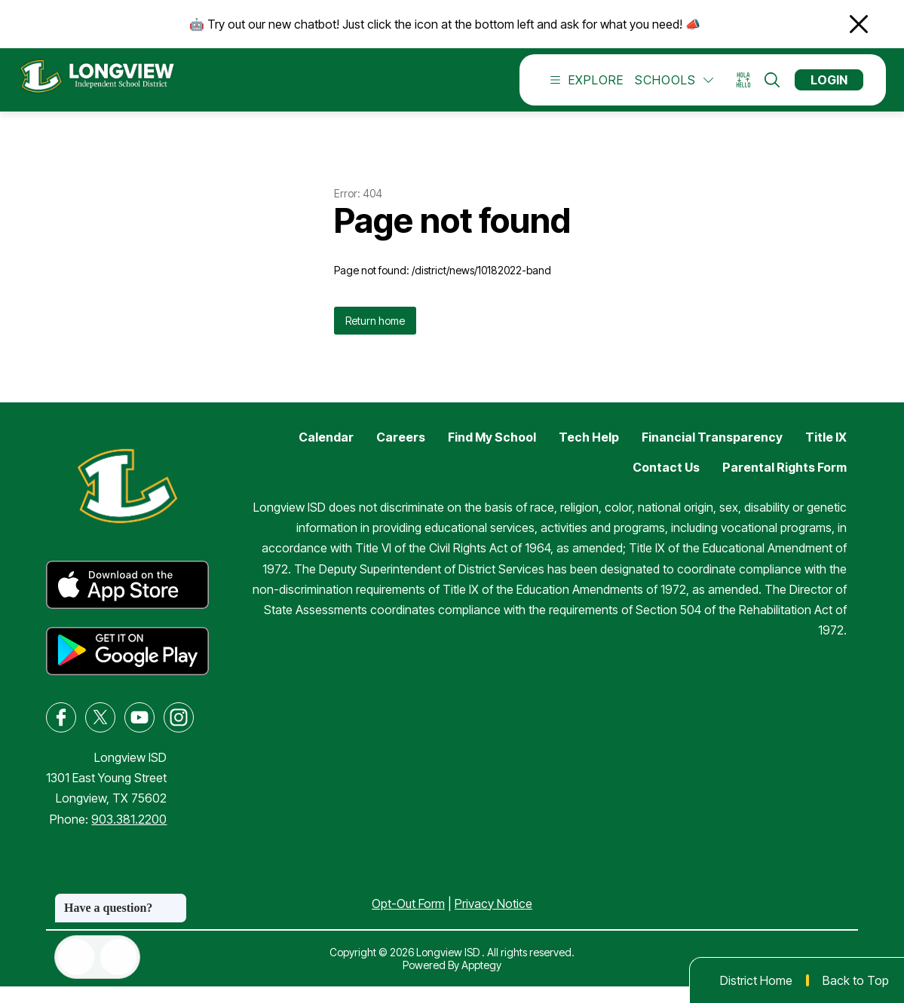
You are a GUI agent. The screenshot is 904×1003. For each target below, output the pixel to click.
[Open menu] (583, 88)
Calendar (326, 453)
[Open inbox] (76, 957)
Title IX (826, 453)
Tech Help (589, 453)
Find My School (492, 453)
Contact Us (666, 483)
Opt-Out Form (408, 920)
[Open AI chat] (118, 957)
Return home (375, 337)
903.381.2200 (129, 835)
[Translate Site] (748, 88)
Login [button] (829, 88)
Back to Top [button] (856, 980)
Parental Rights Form (784, 483)
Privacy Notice (493, 920)
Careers (400, 453)
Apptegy (481, 981)
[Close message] (174, 900)
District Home (756, 980)
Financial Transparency (712, 453)
